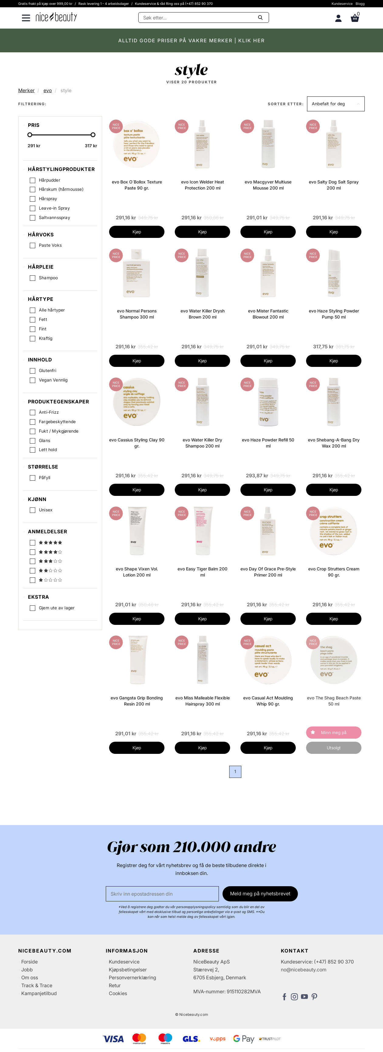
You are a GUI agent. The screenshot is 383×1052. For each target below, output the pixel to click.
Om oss (29, 977)
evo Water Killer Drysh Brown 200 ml (203, 313)
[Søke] (203, 17)
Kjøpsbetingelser (128, 970)
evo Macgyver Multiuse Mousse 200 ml (268, 184)
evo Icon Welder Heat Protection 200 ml (202, 184)
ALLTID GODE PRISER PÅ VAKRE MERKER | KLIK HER (191, 40)
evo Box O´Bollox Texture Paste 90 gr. (137, 184)
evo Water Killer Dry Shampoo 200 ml (202, 442)
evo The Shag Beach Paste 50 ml (334, 700)
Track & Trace (36, 985)
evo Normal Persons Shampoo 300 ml (137, 313)
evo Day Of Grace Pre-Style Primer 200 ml (268, 571)
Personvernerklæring (132, 977)
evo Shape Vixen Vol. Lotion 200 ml (137, 571)
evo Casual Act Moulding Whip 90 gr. (268, 700)
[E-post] (162, 893)
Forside (29, 962)
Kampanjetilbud (39, 993)
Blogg (360, 4)
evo (47, 90)
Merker (26, 90)
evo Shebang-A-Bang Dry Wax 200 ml (334, 442)
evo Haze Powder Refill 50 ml (268, 442)
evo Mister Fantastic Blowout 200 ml (268, 313)
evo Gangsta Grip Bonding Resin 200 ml (137, 700)
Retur (115, 985)
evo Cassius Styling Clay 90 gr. (136, 442)
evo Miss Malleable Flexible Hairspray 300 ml (202, 700)
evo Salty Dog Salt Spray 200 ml (334, 184)
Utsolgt (334, 747)
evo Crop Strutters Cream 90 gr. (333, 571)
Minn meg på (334, 732)
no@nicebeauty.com (303, 970)
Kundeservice (342, 4)
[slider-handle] (29, 135)
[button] (335, 104)
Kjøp (137, 231)
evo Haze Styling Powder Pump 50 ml (334, 313)
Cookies (118, 993)
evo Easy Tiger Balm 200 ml (202, 571)
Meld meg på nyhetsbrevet (260, 893)
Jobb (27, 970)
